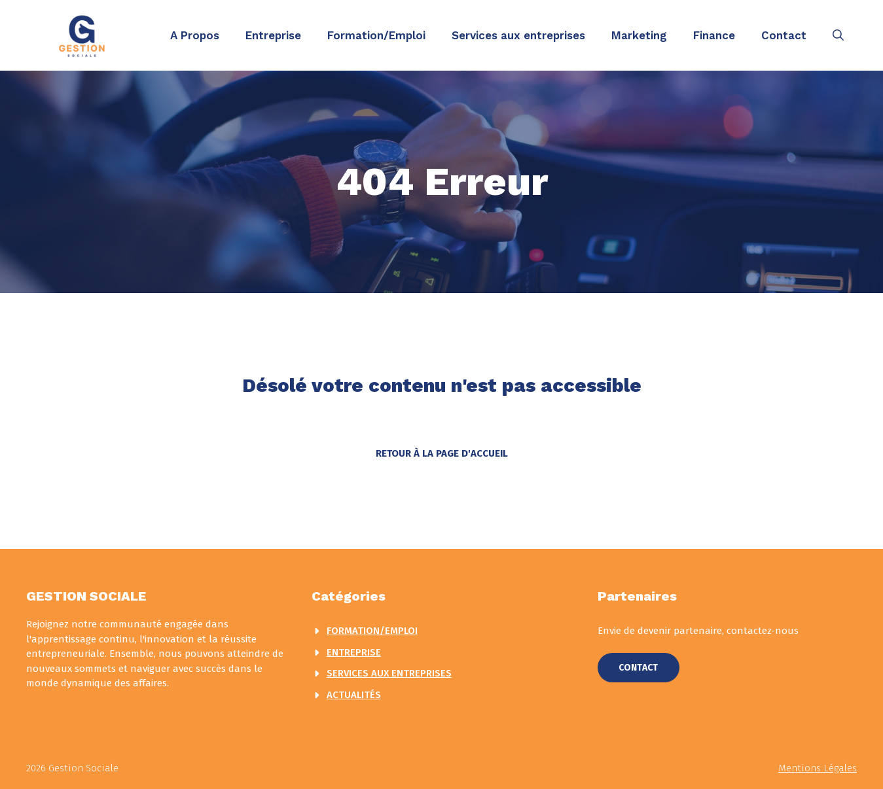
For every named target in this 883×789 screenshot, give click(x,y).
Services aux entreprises (518, 35)
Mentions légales (817, 768)
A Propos (194, 35)
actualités (354, 695)
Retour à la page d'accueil (442, 453)
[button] (838, 35)
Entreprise (273, 35)
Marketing (639, 35)
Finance (714, 35)
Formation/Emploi (376, 35)
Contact (783, 35)
